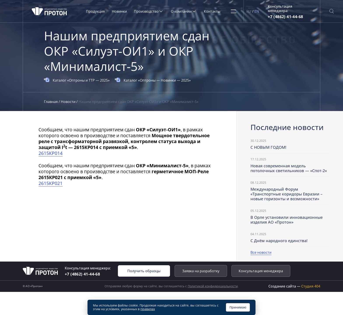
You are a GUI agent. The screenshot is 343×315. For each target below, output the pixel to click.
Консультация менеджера (261, 271)
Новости (68, 101)
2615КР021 (50, 183)
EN (256, 11)
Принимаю (237, 307)
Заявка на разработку (200, 271)
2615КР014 (50, 153)
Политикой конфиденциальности (213, 286)
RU (248, 11)
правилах (147, 309)
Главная (51, 101)
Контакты (212, 11)
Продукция (95, 11)
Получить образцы (144, 271)
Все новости (260, 252)
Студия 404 (310, 286)
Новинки (119, 11)
